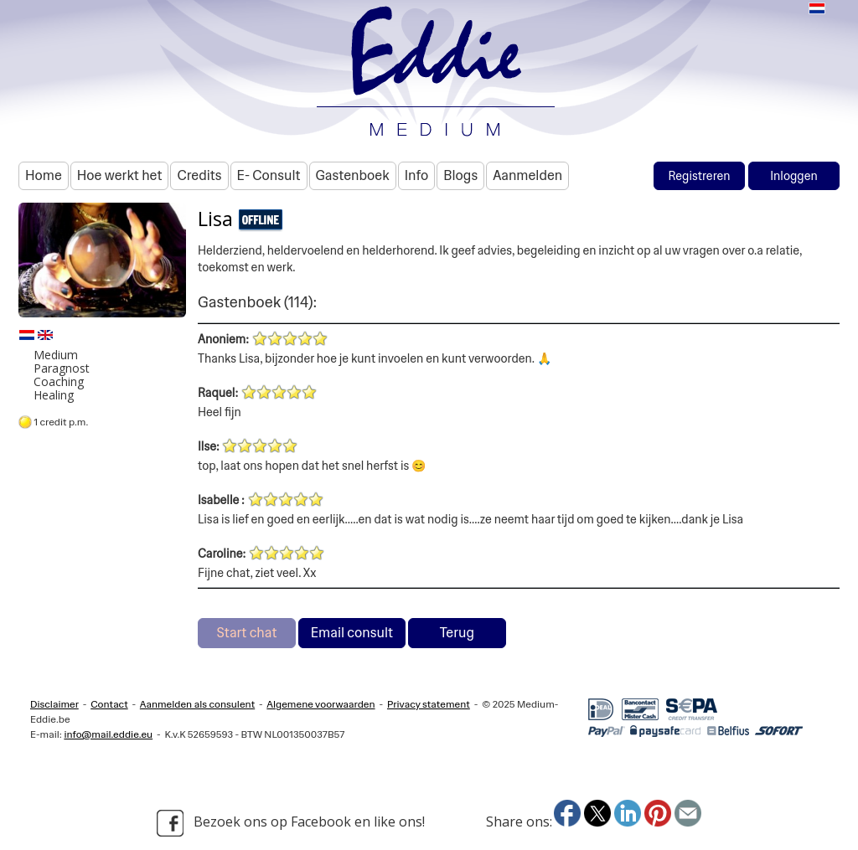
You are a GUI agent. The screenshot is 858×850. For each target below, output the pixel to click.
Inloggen (794, 175)
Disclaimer (54, 704)
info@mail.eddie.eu (108, 734)
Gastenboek (353, 175)
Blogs (460, 175)
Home (43, 175)
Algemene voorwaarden (320, 704)
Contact (109, 704)
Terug (457, 632)
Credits (199, 175)
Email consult (352, 632)
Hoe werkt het (120, 175)
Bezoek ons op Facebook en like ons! (291, 823)
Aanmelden (527, 175)
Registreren (699, 175)
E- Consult (269, 175)
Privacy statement (428, 704)
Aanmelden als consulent (197, 704)
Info (417, 175)
